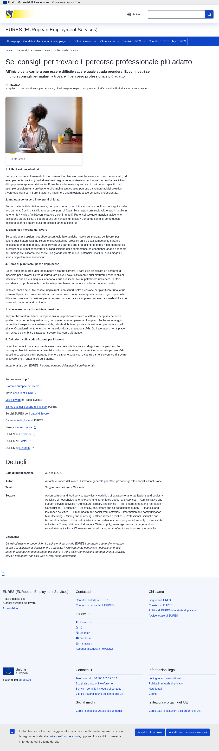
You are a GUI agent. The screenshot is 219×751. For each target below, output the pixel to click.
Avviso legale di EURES (163, 615)
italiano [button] (134, 14)
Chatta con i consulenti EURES (95, 605)
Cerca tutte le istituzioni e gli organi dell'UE (175, 710)
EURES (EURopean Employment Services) (36, 592)
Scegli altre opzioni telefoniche (94, 683)
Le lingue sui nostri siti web (165, 678)
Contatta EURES (159, 41)
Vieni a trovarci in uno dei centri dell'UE (99, 693)
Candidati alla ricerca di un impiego (44, 41)
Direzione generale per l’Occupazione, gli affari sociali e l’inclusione (121, 481)
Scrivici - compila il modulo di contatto (98, 688)
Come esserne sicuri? (66, 2)
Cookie (153, 693)
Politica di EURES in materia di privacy (172, 610)
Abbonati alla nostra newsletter (94, 648)
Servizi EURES (132, 41)
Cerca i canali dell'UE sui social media (99, 710)
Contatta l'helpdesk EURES (92, 600)
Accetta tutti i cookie (150, 732)
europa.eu (25, 679)
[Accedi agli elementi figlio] (69, 41)
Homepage (13, 41)
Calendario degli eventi (19, 420)
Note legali (155, 688)
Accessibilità (10, 608)
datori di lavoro (40, 413)
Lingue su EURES (160, 600)
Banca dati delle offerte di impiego (26, 406)
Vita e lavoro (107, 41)
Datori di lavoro (83, 41)
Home (8, 50)
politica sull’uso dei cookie (64, 736)
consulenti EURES (24, 393)
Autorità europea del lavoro (61, 481)
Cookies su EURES (160, 605)
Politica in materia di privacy (166, 683)
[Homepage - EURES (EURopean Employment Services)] (22, 14)
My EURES (179, 41)
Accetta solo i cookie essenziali (188, 732)
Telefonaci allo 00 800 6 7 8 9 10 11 (97, 678)
